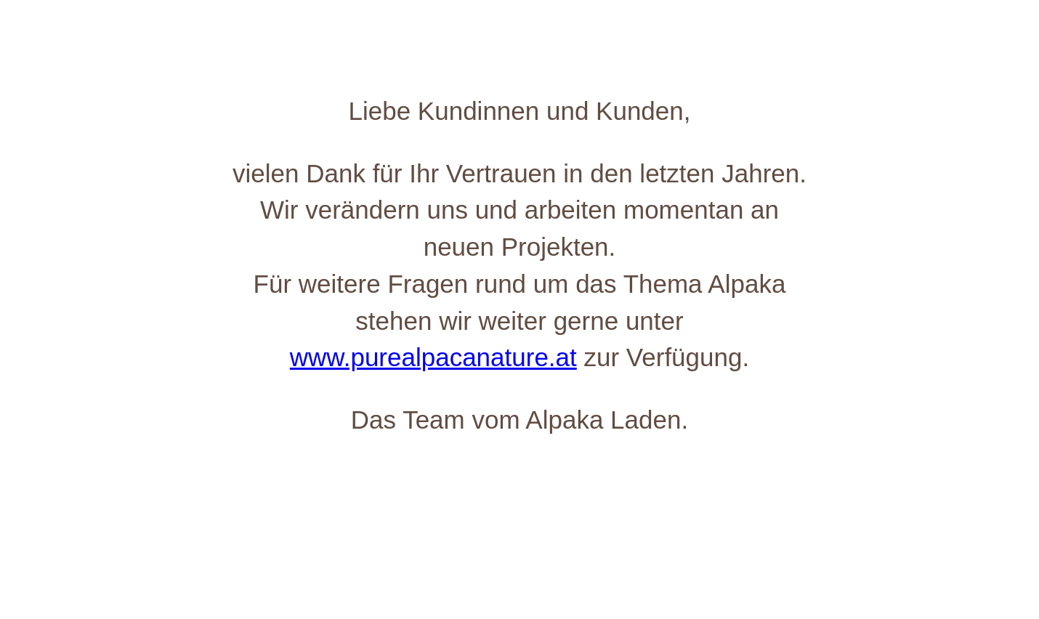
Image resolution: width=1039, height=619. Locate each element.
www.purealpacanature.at (433, 357)
